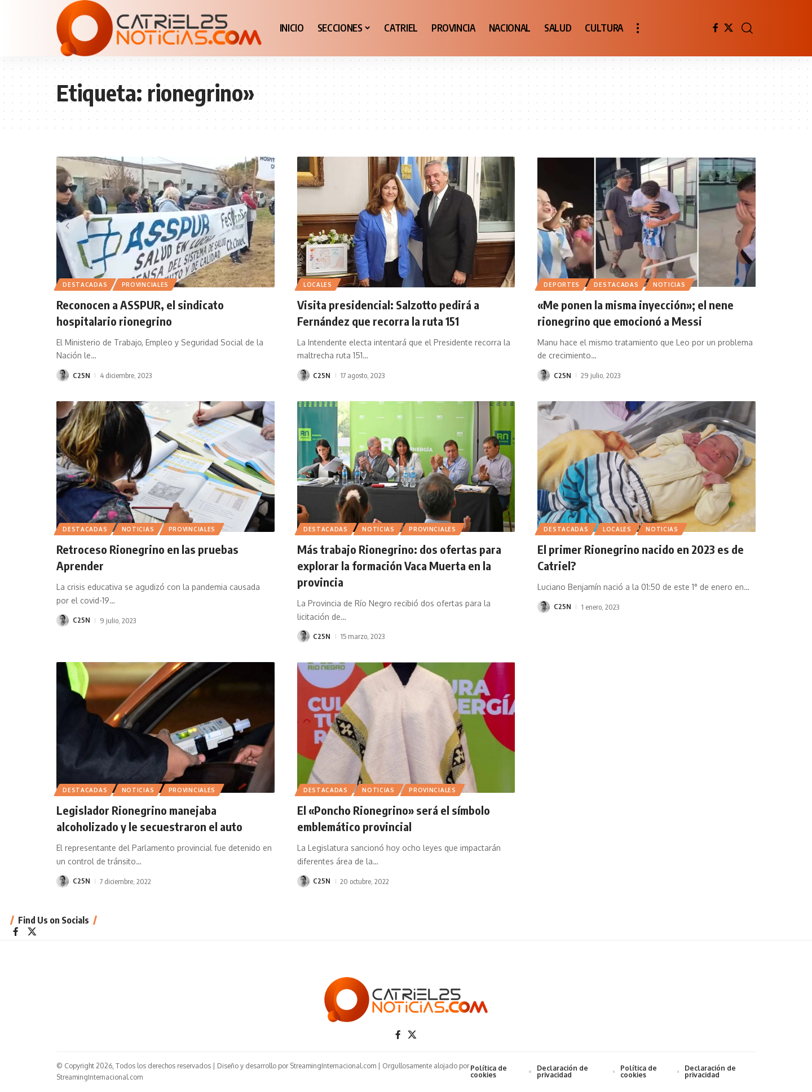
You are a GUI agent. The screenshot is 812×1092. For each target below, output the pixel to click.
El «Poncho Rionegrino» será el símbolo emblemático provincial (399, 817)
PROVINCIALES (146, 284)
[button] (638, 28)
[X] (728, 27)
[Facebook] (715, 27)
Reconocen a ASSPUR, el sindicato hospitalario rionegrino (146, 312)
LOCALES (318, 284)
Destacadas (85, 284)
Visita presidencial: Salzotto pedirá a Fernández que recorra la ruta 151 (394, 312)
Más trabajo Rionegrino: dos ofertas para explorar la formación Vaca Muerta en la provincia (401, 565)
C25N (81, 375)
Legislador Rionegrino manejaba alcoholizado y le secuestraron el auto (155, 817)
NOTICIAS (671, 284)
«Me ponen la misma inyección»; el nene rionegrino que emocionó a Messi (641, 312)
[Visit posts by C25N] (62, 375)
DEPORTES (562, 284)
